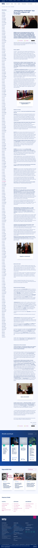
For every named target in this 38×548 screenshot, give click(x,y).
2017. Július (3, 169)
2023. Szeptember (4, 58)
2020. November (4, 109)
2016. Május (3, 190)
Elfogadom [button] (35, 546)
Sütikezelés (13, 544)
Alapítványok (15, 524)
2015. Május (3, 208)
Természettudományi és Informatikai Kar (6, 538)
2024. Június (3, 45)
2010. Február (3, 302)
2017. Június (3, 170)
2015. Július (3, 205)
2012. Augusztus (4, 257)
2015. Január (3, 214)
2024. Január (3, 52)
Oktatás (12, 3)
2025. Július (3, 25)
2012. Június (3, 260)
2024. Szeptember (4, 40)
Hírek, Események (30, 3)
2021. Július (3, 97)
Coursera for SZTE (4, 508)
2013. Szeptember (4, 238)
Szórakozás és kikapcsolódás (28, 506)
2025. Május (3, 28)
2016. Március (3, 193)
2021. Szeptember (4, 94)
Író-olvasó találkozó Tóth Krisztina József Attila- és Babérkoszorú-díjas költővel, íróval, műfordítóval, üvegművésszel (32, 451)
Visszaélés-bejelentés (22, 544)
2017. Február (3, 176)
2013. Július (3, 241)
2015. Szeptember (4, 202)
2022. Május (3, 82)
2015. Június (3, 206)
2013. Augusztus (4, 239)
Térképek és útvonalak (28, 527)
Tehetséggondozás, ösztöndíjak (5, 503)
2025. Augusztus (4, 24)
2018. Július (3, 151)
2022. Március (3, 85)
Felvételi (6, 0)
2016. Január (3, 196)
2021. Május (3, 100)
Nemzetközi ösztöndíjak (4, 505)
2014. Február (3, 230)
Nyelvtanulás (3, 506)
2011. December (4, 269)
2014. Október (3, 218)
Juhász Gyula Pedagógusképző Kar (5, 532)
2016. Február (3, 194)
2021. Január (3, 106)
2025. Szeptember (4, 22)
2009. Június (3, 314)
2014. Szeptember (4, 220)
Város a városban (27, 508)
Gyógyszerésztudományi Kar (5, 531)
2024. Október (3, 39)
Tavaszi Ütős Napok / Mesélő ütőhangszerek (23, 448)
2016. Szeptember (4, 184)
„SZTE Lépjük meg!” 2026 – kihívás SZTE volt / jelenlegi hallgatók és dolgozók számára (5, 450)
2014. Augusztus (4, 221)
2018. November (4, 145)
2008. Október (3, 326)
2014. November (4, 217)
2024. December (4, 36)
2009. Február (3, 320)
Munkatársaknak (18, 0)
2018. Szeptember (4, 148)
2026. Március (3, 13)
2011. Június (3, 278)
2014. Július (3, 223)
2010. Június (3, 296)
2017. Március (3, 175)
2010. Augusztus (4, 293)
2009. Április (3, 317)
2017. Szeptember (4, 166)
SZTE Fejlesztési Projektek (16, 532)
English (35, 0)
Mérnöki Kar (3, 534)
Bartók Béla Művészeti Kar (5, 525)
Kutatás (15, 3)
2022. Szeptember (4, 76)
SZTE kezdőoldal (3, 0)
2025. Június (3, 27)
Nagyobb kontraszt (35, 1)
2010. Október (3, 290)
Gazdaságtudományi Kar (4, 530)
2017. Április (3, 173)
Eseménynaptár (30, 433)
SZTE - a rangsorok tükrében (17, 505)
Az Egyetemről (8, 3)
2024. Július (3, 43)
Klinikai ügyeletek (15, 540)
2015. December (4, 197)
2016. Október (3, 182)
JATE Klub (15, 511)
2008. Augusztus (4, 329)
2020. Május (3, 118)
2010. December (4, 287)
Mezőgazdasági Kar (4, 533)
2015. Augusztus (4, 203)
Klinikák (14, 539)
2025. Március (3, 31)
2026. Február (3, 15)
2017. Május (3, 172)
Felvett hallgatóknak (10, 0)
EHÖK (14, 531)
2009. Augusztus (4, 311)
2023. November (4, 55)
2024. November (4, 37)
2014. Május (3, 226)
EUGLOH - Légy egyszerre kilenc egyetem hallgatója (6, 510)
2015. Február (3, 212)
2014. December (4, 215)
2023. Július (3, 61)
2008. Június (3, 332)
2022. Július (3, 79)
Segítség (35, 544)
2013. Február (3, 248)
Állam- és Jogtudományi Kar (5, 524)
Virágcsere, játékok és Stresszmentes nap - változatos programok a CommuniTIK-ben (31, 485)
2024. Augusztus (4, 42)
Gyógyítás (19, 3)
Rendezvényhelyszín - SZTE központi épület (18, 530)
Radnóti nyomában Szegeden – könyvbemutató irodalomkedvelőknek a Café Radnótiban (7, 485)
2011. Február (3, 284)
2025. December (4, 18)
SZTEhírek (7, 6)
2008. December (4, 323)
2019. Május (3, 136)
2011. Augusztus (4, 275)
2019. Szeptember (4, 130)
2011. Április (3, 281)
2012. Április (3, 263)
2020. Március (3, 121)
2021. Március (3, 103)
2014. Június (3, 224)
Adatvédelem (31, 0)
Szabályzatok (15, 525)
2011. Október (3, 272)
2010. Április (3, 299)
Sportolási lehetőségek (27, 505)
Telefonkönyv (27, 0)
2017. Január (3, 178)
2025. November (4, 19)
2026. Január (3, 16)
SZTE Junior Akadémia (16, 506)
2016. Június (3, 188)
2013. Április (3, 245)
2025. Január (3, 34)
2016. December (4, 179)
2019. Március (3, 139)
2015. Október (3, 200)
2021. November (4, 91)
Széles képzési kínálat (16, 503)
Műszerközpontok (24, 3)
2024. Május (3, 46)
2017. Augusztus (4, 167)
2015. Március (3, 211)
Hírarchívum (9, 6)
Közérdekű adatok (28, 544)
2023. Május (3, 64)
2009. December (4, 305)
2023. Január (3, 70)
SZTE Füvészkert (15, 509)
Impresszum (32, 544)
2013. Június (3, 242)
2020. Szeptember (4, 112)
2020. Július (3, 115)
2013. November (4, 235)
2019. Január (3, 142)
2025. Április (3, 30)
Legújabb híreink (5, 481)
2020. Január (3, 124)
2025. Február (3, 33)
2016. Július (3, 187)
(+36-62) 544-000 (29, 525)
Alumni (23, 0)
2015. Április (3, 209)
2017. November (4, 163)
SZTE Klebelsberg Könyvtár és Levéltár (18, 508)
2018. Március (3, 157)
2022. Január (3, 88)
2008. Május (3, 335)
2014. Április (3, 227)
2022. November (4, 73)
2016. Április (3, 191)
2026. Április (3, 12)
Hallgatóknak (14, 0)
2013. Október (3, 236)
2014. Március (3, 229)
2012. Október (3, 254)
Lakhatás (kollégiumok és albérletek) (29, 503)
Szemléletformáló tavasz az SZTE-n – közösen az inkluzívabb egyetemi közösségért (19, 485)
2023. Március (3, 67)
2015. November (4, 199)
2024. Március (3, 49)
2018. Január (3, 160)
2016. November (12, 6)
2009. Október (3, 308)
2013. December (4, 233)
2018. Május (3, 154)
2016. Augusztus (4, 185)
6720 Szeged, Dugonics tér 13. (30, 524)
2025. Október (3, 21)
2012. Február (3, 266)
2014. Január (3, 232)
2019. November (4, 127)
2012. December (4, 251)
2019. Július (3, 133)
